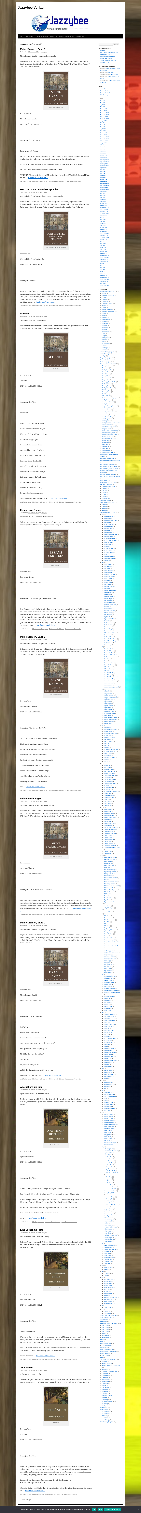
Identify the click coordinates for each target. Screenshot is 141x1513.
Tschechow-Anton (109, 1257)
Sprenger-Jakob (108, 1215)
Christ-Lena (107, 659)
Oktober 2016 (104, 281)
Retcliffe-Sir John (108, 1118)
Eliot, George (105, 390)
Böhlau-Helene (108, 613)
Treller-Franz (107, 1255)
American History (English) (107, 291)
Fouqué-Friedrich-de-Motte (111, 791)
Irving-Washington (109, 908)
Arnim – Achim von (109, 550)
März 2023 (103, 131)
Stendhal (106, 1223)
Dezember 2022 (104, 137)
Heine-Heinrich (108, 876)
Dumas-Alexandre (109, 721)
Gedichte (25, 313)
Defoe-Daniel (107, 701)
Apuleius (104, 488)
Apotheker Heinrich (31, 1087)
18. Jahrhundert (106, 1412)
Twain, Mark (105, 442)
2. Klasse (104, 506)
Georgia (104, 307)
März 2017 (103, 273)
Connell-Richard (108, 673)
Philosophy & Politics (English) (108, 1323)
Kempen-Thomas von (109, 928)
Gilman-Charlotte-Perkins (111, 827)
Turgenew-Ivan (108, 1261)
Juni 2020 (102, 195)
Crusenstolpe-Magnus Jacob (111, 687)
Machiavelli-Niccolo (109, 1018)
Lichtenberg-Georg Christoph (112, 992)
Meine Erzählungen (31, 798)
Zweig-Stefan (107, 1313)
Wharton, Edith (106, 450)
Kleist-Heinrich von (109, 938)
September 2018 (104, 237)
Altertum (104, 1416)
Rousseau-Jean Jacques (110, 1143)
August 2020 (103, 191)
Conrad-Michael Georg (110, 677)
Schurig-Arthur (108, 1179)
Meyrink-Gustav (108, 1042)
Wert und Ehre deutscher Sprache (39, 189)
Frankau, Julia (107, 793)
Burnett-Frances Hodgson (111, 641)
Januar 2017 (103, 275)
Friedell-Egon (107, 805)
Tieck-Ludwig (107, 1251)
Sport (101, 1357)
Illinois (104, 313)
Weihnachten (103, 1407)
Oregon (104, 335)
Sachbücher (103, 1347)
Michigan (104, 321)
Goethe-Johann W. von (110, 833)
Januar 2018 (103, 253)
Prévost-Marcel (108, 1106)
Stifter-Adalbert (108, 1229)
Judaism (104, 1385)
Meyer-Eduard (108, 1040)
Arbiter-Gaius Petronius (110, 540)
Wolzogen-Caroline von (110, 1297)
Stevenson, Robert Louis (108, 432)
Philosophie (103, 1321)
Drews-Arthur (107, 715)
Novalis (106, 1078)
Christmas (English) (105, 362)
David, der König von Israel (107, 56)
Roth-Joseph (107, 1140)
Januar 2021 (103, 181)
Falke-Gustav (107, 767)
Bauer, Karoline (108, 578)
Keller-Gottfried (108, 924)
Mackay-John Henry (109, 1020)
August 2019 (103, 215)
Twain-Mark (107, 1263)
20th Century (105, 1331)
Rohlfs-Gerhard (108, 1130)
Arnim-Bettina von (109, 552)
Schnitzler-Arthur (108, 1167)
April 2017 (103, 271)
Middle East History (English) (108, 1315)
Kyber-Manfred (108, 972)
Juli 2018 (102, 241)
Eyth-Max (106, 761)
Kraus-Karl (107, 962)
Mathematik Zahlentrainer (107, 502)
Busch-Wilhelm (108, 643)
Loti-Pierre (107, 1004)
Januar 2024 (103, 111)
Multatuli (106, 1064)
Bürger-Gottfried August (110, 639)
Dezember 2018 (104, 231)
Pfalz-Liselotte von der (110, 1096)
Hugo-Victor (107, 900)
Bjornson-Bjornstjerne (110, 604)
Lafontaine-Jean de (109, 978)
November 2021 (104, 161)
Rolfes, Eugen (107, 1132)
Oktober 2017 (104, 259)
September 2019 (104, 213)
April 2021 (103, 175)
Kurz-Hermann (108, 970)
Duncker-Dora (107, 723)
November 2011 (104, 285)
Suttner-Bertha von (109, 1239)
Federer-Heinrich (108, 769)
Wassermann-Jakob (109, 1287)
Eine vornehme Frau (31, 1229)
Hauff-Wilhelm (108, 863)
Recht (101, 1341)
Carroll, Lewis (106, 374)
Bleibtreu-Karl (108, 609)
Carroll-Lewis (107, 649)
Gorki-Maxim (107, 841)
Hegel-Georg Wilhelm (110, 871)
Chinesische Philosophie (106, 360)
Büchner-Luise (108, 631)
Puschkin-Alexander (109, 1108)
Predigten (102, 50)
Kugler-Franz (107, 968)
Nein (100, 1509)
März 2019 (103, 225)
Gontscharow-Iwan (109, 839)
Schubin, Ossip (108, 1177)
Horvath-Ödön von (109, 898)
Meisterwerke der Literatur (56, 181)
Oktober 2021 (104, 163)
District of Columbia (107, 303)
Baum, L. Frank (106, 372)
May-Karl (106, 1034)
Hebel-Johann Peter (109, 865)
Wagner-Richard (108, 1279)
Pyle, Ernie (107, 1110)
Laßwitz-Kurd (107, 984)
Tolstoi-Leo (107, 1253)
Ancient (104, 1333)
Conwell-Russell (108, 679)
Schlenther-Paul (108, 1165)
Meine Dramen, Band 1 (32, 636)
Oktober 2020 (104, 187)
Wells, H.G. (105, 448)
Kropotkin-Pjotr (108, 966)
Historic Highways (107, 309)
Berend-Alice (107, 594)
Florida (104, 305)
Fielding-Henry (108, 777)
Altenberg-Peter (108, 532)
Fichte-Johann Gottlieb (110, 775)
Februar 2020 (103, 203)
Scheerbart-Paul (108, 1157)
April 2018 (103, 247)
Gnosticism (105, 1383)
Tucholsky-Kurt (108, 1259)
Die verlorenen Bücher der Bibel (109, 468)
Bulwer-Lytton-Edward (110, 633)
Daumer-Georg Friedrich (110, 697)
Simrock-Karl (107, 1203)
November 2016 (104, 279)
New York (105, 329)
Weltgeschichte (104, 1410)
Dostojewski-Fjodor (109, 711)
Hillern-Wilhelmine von (110, 882)
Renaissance (105, 1337)
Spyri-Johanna (107, 1217)
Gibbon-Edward (108, 825)
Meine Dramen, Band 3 (32, 49)
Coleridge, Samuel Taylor (109, 382)
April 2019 (103, 223)
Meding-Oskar (108, 1036)
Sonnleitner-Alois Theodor (111, 1205)
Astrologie (103, 356)
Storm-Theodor (108, 1233)
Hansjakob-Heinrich (109, 859)
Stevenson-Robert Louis (110, 1227)
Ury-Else (106, 1269)
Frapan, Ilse (107, 799)
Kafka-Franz (107, 916)
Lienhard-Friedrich (109, 996)
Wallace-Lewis (108, 1283)
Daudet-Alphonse (108, 695)
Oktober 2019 (104, 211)
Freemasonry (105, 1381)
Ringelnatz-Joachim (109, 1128)
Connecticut (105, 301)
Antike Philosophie (105, 354)
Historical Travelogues (108, 311)
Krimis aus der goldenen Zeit (108, 482)
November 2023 (104, 115)
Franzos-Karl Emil (109, 797)
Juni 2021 (102, 171)
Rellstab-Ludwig (108, 1116)
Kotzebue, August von (110, 958)
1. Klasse (104, 504)
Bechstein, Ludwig (109, 586)
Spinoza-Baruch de (109, 1213)
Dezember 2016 (104, 277)
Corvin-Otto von (108, 683)
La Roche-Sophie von (109, 976)
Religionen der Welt (105, 1343)
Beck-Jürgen (107, 588)
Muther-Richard (108, 1066)
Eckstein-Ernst (108, 731)
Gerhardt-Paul (107, 821)
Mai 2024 (102, 103)
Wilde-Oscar (107, 1295)
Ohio (103, 333)
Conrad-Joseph (108, 675)
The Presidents (106, 344)
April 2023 (103, 129)
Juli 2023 (102, 123)
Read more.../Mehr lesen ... (38, 178)
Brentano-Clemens (109, 623)
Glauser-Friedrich (108, 831)
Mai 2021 (102, 173)
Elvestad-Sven (107, 735)
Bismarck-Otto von (109, 602)
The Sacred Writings (107, 1401)
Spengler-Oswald (108, 1209)
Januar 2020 (103, 205)
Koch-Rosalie (107, 954)
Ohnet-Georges (108, 1082)
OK (94, 1509)
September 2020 (104, 189)
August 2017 (103, 263)
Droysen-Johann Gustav (110, 719)
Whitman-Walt (108, 1293)
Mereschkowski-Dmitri (110, 1038)
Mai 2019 (102, 221)
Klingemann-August (109, 940)
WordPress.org (104, 95)
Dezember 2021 (104, 159)
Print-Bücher (80, 36)
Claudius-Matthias (109, 663)
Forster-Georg (107, 789)
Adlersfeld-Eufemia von (110, 520)
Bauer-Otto (107, 580)
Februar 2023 (103, 133)
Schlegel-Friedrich (109, 1163)
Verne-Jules (107, 1273)
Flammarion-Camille (109, 779)
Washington (105, 348)
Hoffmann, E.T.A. (107, 408)
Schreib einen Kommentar (73, 181)
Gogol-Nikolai (108, 835)
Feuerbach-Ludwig (109, 773)
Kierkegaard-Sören (109, 932)
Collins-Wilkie (108, 669)
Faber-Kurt (107, 765)
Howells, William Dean (108, 412)
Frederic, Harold (106, 392)
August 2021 (103, 167)
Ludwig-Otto (107, 1008)
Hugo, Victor (105, 414)
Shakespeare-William (109, 1191)
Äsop (105, 554)
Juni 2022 (102, 147)
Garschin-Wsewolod (109, 815)
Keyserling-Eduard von (110, 930)
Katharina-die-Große (109, 920)
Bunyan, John (107, 635)
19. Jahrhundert (106, 1414)
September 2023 (104, 119)
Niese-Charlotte (108, 1072)
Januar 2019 (103, 229)
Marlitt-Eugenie (108, 1026)
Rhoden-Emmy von (109, 1122)
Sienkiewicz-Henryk (109, 1197)
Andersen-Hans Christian (110, 534)
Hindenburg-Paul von (109, 884)
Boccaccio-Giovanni (109, 611)
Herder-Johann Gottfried (110, 878)
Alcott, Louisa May (107, 366)
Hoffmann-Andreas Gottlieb (111, 886)
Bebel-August (107, 584)
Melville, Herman (107, 424)
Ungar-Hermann (108, 1267)
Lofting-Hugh (107, 1000)
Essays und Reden (30, 510)
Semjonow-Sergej (108, 1185)
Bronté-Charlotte (108, 625)
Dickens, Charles (106, 386)
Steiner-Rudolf (108, 1221)
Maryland (104, 317)
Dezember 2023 (104, 113)
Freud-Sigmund (108, 801)
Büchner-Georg (108, 629)
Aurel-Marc (107, 560)
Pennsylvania (105, 337)
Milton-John (107, 1044)
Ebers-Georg (107, 727)
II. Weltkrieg (105, 1420)
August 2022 (103, 143)
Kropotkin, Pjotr (108, 964)
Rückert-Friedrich (108, 1145)
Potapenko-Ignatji (108, 1104)
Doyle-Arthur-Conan (109, 713)
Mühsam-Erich (108, 1062)
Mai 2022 (102, 149)
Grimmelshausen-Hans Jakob (111, 847)
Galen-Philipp (107, 811)
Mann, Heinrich (108, 1022)
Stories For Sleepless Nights (109, 434)
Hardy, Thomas (106, 400)
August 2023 (103, 121)
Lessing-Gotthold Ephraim (111, 990)
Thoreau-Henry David (110, 1249)
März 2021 (103, 177)
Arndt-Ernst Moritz (109, 548)
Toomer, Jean (105, 440)
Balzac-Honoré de (108, 570)
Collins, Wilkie (106, 384)
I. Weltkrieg (105, 1418)
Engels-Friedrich (108, 741)
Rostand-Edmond (108, 1138)
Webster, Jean (105, 446)
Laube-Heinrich (108, 986)
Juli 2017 (102, 265)
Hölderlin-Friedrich (109, 892)
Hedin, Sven (105, 404)
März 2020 (103, 201)
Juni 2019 (102, 219)
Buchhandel (29, 36)
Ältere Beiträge (25, 1500)
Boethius (104, 490)
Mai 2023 (102, 127)
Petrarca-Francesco (109, 1094)
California (105, 297)
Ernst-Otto (106, 743)
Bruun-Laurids (108, 627)
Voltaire (106, 1275)
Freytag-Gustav (108, 803)
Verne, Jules (105, 444)
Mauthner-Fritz (108, 1032)
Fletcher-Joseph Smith (110, 783)
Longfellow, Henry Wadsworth (110, 422)
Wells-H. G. (107, 1291)
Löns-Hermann (108, 1002)
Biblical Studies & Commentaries (111, 1365)
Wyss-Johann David (109, 1303)
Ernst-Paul (106, 745)
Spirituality (105, 1399)
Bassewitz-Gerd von (109, 574)
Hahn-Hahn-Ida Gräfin (110, 857)
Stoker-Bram (107, 1231)
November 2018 (104, 233)
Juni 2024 (102, 101)
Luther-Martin (107, 1010)
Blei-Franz (106, 606)
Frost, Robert (105, 394)
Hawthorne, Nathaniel (108, 402)
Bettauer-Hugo (108, 598)
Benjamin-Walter (108, 592)
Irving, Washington (107, 416)
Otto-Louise (107, 1086)
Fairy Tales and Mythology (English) (110, 476)
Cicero (104, 496)
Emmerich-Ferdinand (109, 737)
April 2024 (103, 105)
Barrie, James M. (106, 370)
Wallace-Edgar (108, 1281)
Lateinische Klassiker (106, 484)
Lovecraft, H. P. (108, 1006)
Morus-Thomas (108, 1058)
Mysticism (105, 1391)
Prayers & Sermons (107, 1395)
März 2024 (103, 107)
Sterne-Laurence (108, 1225)
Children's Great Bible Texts (109, 1371)
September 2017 (104, 261)
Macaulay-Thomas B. (109, 1014)
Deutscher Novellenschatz (107, 458)
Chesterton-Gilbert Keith (110, 655)
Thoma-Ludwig (108, 1247)
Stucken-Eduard (108, 1237)
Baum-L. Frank (108, 582)
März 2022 (103, 153)
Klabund (106, 936)
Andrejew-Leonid (108, 536)
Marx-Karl (106, 1028)
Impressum (53, 36)
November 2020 (104, 185)
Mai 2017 (102, 269)
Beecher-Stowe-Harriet (110, 590)
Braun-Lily (107, 621)
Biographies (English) (106, 358)
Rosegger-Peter (108, 1134)
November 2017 (104, 257)
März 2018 (103, 249)
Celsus (104, 494)
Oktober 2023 (104, 117)
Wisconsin (105, 350)
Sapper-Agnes (107, 1155)
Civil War (104, 299)
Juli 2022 (102, 145)
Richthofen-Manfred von (110, 1124)
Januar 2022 (103, 157)
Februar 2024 (103, 109)
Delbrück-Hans (108, 703)
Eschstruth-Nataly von (110, 751)
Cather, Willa (105, 376)
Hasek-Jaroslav (108, 861)
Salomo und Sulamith (106, 58)
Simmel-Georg (108, 1201)
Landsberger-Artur (109, 982)
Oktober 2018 (104, 235)
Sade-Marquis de (108, 1149)
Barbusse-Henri (108, 572)
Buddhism (105, 1369)
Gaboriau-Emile (108, 809)
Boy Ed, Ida (107, 617)
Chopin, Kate (105, 380)
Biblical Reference (107, 1363)
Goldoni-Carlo (108, 837)
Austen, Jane (105, 368)
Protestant (104, 1397)
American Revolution (108, 295)
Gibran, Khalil (106, 396)
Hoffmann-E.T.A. (108, 888)
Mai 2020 (102, 197)
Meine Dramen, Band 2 (32, 922)
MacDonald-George (109, 1016)
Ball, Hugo (107, 568)
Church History (106, 1375)
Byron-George (107, 645)
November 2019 (104, 209)
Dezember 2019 (104, 207)
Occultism (105, 1393)
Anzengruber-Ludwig (109, 538)
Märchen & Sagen (105, 500)
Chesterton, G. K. (106, 378)
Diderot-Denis (107, 707)
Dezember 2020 (104, 183)
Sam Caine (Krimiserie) (106, 1349)
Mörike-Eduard (108, 1054)
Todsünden (26, 1367)
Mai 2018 (102, 245)
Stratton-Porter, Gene (107, 436)
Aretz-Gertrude (108, 542)
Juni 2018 (102, 243)
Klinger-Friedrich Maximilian (112, 942)
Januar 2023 (103, 135)
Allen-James (107, 530)
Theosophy (105, 1403)
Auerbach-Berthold (109, 556)
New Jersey (105, 327)
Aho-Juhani (107, 522)
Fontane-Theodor (108, 787)
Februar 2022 (103, 155)
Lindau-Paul (107, 998)
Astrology (104, 1361)
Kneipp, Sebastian (107, 418)
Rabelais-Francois (108, 1114)
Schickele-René (108, 1159)
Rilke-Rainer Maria (109, 1126)
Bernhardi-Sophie (108, 596)
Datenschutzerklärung (66, 36)
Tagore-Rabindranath (109, 1245)
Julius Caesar (105, 498)
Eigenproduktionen (42, 36)
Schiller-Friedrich (108, 1161)
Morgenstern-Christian (110, 1052)
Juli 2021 (102, 169)
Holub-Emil (107, 894)
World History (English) (106, 1422)
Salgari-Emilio (108, 1153)
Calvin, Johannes (106, 1345)
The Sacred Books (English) (107, 1359)
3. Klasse (104, 508)
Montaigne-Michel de (109, 1050)
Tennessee (105, 339)
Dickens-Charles (108, 705)
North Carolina (106, 331)
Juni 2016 (102, 283)
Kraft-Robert (107, 960)
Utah (103, 346)
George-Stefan (108, 819)
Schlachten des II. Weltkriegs (108, 1351)
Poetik (102, 1339)
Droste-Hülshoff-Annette (110, 717)
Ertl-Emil (106, 747)
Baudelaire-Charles (109, 576)
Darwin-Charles (108, 693)
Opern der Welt (104, 1319)
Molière (106, 1046)
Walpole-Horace (108, 1285)
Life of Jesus (105, 1387)
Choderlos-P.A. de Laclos (110, 657)
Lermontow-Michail (109, 988)
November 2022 (104, 139)
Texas (103, 342)
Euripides (106, 759)
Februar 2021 (103, 179)
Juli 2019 (102, 217)
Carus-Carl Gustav (109, 651)
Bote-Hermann (108, 615)
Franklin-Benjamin (109, 795)
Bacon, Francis (108, 564)
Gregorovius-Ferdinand (110, 845)
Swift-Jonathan (108, 1241)
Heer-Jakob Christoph (109, 869)
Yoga (103, 1405)
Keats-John (107, 922)
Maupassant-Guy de (109, 1030)
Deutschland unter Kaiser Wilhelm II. (110, 460)
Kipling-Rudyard (108, 934)
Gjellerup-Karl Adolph (110, 829)
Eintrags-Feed (104, 91)
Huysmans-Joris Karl (109, 902)
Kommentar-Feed (105, 93)
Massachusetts (106, 319)
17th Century (105, 1325)
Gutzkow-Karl (107, 853)
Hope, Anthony (106, 410)
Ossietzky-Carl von (109, 1084)
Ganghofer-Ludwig (109, 813)
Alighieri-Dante (108, 528)
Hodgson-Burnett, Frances (109, 406)
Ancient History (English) (107, 352)
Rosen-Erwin (107, 1136)
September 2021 (104, 165)
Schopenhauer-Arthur (109, 1169)
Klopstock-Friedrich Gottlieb (111, 946)
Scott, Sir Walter (106, 428)
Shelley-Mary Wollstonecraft (111, 1193)
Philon (105, 1098)
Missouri (104, 325)
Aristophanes (107, 544)
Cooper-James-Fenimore (110, 681)
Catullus (104, 492)
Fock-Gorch (107, 785)
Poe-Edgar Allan (108, 1102)
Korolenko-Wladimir (109, 956)
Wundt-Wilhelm (108, 1301)
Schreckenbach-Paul (109, 1171)
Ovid (105, 1088)
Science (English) (105, 1353)
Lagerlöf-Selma (108, 980)
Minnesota (105, 323)
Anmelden (103, 89)
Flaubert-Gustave (108, 781)
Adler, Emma (107, 518)
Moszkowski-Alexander (110, 1060)
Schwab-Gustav (108, 1181)
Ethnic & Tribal (106, 1379)
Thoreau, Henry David (108, 438)
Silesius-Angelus (108, 1199)
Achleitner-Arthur (108, 516)
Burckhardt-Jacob (108, 637)
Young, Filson (107, 1307)
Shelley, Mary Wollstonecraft (110, 430)
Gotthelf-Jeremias (108, 843)
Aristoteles (107, 546)
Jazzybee (44, 52)
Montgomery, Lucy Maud (109, 426)
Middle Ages (105, 1335)
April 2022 (103, 151)
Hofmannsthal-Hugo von (40, 181)
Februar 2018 (103, 251)
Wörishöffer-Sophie (109, 1299)
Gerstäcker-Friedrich (109, 823)
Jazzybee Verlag (31, 7)
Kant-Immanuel (108, 918)
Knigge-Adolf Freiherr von (111, 952)
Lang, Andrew (106, 420)
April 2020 (103, 199)
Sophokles (106, 1207)
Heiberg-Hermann (38, 1222)
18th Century (105, 1327)
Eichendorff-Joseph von (110, 733)
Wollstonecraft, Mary (107, 452)
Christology (105, 1373)
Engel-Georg (107, 739)
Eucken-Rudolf (108, 755)
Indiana (104, 315)
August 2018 (103, 239)
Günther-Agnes (108, 851)
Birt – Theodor (108, 600)
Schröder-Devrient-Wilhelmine (112, 1173)
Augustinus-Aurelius (109, 558)
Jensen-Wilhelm (108, 912)
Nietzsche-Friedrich (109, 1074)
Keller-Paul (107, 926)
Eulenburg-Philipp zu (109, 757)
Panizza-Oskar (108, 1092)
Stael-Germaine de (109, 1219)
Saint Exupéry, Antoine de (111, 1151)
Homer (105, 896)
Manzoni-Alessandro (109, 1024)
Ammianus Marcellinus (108, 486)
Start (21, 36)
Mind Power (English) (106, 1317)
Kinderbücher (104, 480)
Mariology (105, 1389)
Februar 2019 (103, 227)
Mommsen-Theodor (109, 1048)
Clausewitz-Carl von (109, 665)
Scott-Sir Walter (108, 1183)
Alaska (104, 293)
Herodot (106, 880)
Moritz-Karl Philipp (109, 1056)
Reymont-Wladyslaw (109, 1120)
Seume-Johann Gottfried (110, 1189)
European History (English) (107, 474)
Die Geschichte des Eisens (107, 464)
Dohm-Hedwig (108, 709)
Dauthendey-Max (108, 699)
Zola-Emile (107, 1311)
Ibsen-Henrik (107, 906)
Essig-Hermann (108, 753)
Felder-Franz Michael (109, 771)
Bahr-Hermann (108, 566)
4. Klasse (104, 510)
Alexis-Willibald (108, 526)
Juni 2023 (102, 125)
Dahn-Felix (107, 691)
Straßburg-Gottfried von (110, 1235)
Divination (105, 1377)
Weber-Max (107, 1289)
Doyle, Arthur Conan (107, 388)
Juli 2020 (102, 193)
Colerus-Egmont (108, 667)
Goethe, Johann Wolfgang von (110, 398)
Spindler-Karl (107, 1211)
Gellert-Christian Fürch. (110, 817)
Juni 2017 (102, 267)
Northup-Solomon (108, 1076)
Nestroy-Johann (108, 1070)
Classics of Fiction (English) (108, 364)
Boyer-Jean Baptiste (109, 619)
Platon (105, 1100)
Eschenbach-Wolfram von (111, 749)
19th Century (105, 1329)
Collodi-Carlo (107, 671)
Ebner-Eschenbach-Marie (110, 729)
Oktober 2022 (104, 141)
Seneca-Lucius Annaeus (110, 1187)
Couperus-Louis (108, 685)
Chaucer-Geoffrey (108, 653)
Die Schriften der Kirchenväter (108, 466)
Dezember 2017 (104, 255)
